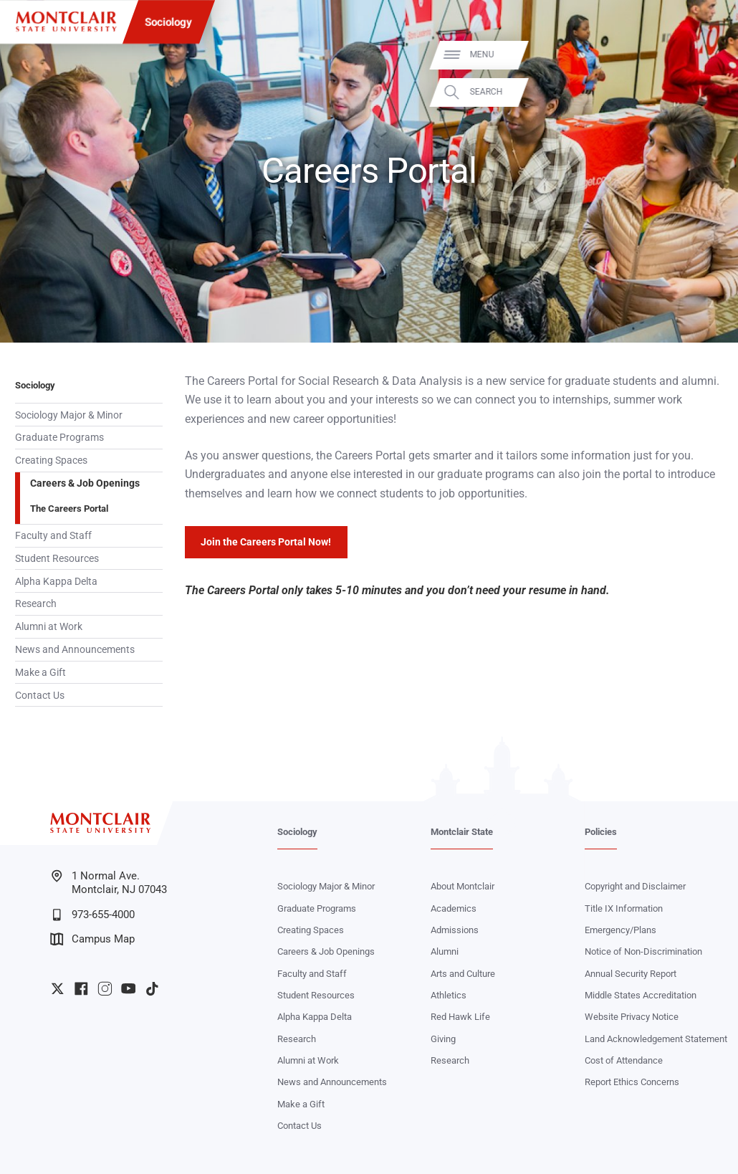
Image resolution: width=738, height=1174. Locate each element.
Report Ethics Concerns (632, 1082)
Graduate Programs (59, 437)
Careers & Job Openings (85, 483)
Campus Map (92, 939)
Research (36, 603)
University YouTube (128, 988)
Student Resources (57, 558)
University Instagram (104, 988)
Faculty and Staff (53, 535)
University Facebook (81, 988)
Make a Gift (40, 672)
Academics (453, 908)
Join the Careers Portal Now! (266, 542)
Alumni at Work (48, 626)
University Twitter (57, 988)
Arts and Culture (463, 973)
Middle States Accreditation (640, 995)
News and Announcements (75, 649)
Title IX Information (624, 908)
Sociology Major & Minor (69, 415)
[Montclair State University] (66, 21)
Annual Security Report (630, 973)
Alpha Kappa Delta (56, 581)
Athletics (448, 995)
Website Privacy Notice (632, 1016)
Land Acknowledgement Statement (656, 1039)
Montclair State (462, 831)
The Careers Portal (69, 508)
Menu (703, 54)
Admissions (455, 930)
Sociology (168, 22)
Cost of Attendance (624, 1060)
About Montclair (462, 886)
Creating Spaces (51, 460)
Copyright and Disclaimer (635, 886)
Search (707, 92)
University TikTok (152, 988)
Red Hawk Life (460, 1016)
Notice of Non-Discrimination (643, 951)
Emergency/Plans (620, 930)
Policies (601, 831)
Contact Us (39, 695)
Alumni (445, 951)
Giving (443, 1039)
